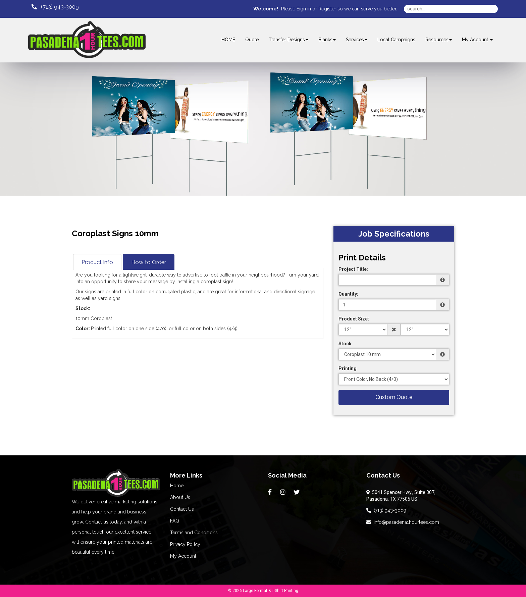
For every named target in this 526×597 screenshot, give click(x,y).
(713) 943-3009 (386, 510)
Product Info (97, 262)
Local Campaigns (396, 39)
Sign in (304, 8)
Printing (347, 368)
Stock (345, 343)
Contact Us (182, 509)
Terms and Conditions (194, 532)
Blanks (327, 39)
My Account (183, 556)
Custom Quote (393, 397)
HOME (228, 39)
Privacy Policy (185, 544)
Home (176, 485)
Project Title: (353, 269)
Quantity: (348, 294)
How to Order (148, 262)
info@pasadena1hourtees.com (402, 522)
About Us (180, 497)
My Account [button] (477, 39)
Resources (438, 39)
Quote (252, 39)
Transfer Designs (288, 39)
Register (327, 8)
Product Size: (353, 318)
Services (356, 39)
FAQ (174, 521)
